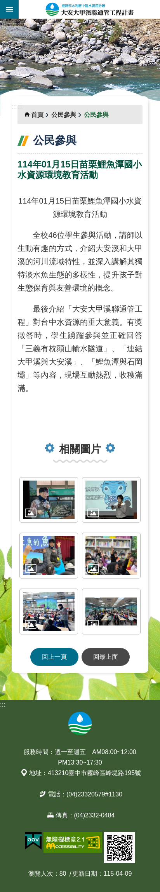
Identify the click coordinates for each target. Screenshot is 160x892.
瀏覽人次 (40, 873)
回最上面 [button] (105, 656)
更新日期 (84, 873)
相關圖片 (80, 449)
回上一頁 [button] (54, 656)
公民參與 (63, 114)
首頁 (37, 114)
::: (2, 23)
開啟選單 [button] (9, 9)
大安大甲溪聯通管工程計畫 (89, 9)
